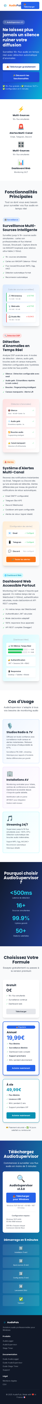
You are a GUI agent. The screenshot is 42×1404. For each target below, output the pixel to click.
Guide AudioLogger (11, 1359)
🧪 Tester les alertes (21, 559)
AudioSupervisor (10, 1344)
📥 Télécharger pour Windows (21, 1198)
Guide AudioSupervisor (12, 1363)
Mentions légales (10, 1381)
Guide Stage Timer (10, 1366)
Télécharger (21, 1011)
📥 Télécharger (29, 5)
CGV (4, 1384)
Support (6, 1370)
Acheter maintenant (21, 1068)
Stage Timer (8, 1348)
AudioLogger (8, 1341)
